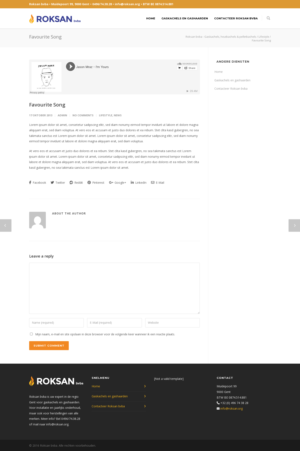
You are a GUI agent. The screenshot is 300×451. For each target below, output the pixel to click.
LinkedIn (138, 183)
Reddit (76, 183)
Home (150, 18)
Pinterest (96, 183)
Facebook (37, 183)
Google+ (117, 183)
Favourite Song (47, 104)
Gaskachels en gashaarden (184, 18)
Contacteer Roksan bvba (236, 18)
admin (62, 115)
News (118, 115)
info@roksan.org (127, 4)
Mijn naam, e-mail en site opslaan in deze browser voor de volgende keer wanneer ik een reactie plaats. (105, 334)
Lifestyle (105, 115)
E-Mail (157, 183)
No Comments (83, 115)
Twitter (58, 183)
